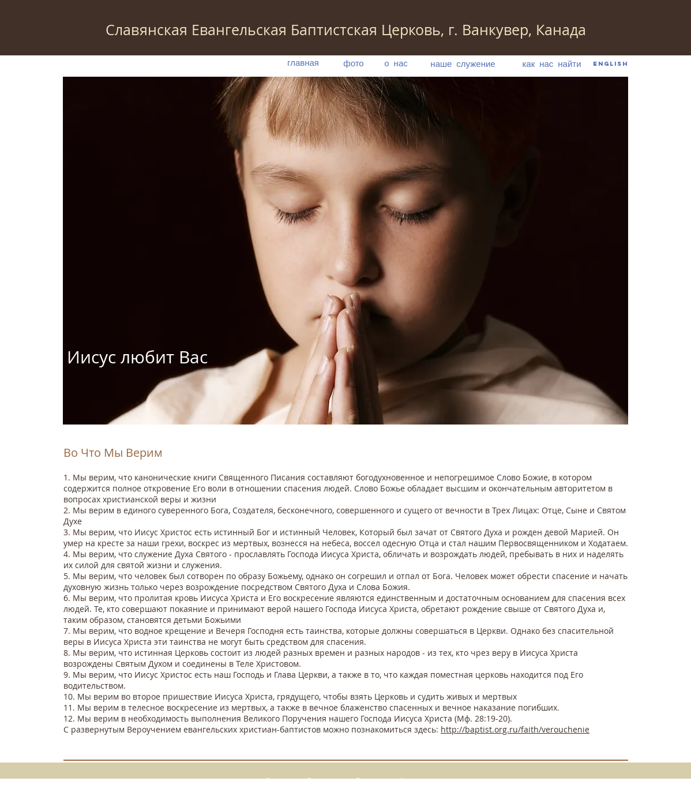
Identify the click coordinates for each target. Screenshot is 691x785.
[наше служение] (463, 63)
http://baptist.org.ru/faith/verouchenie (515, 729)
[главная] (303, 62)
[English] (611, 64)
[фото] (353, 62)
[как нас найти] (552, 63)
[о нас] (396, 62)
